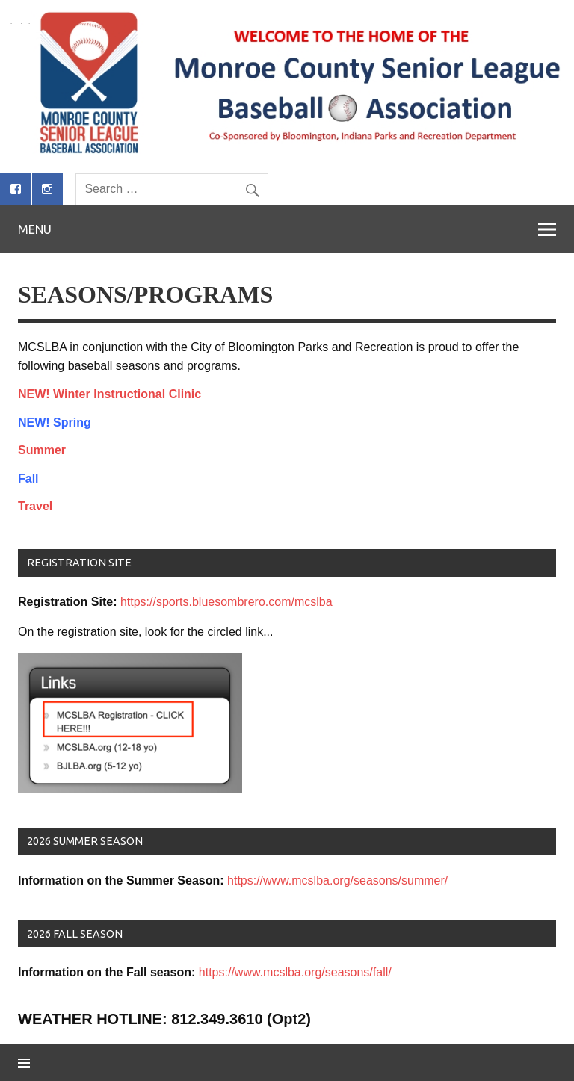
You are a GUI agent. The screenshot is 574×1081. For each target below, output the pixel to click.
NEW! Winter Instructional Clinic (109, 394)
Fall (28, 478)
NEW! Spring (54, 422)
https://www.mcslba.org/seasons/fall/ (295, 972)
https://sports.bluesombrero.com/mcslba (226, 601)
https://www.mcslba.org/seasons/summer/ (337, 880)
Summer (42, 450)
